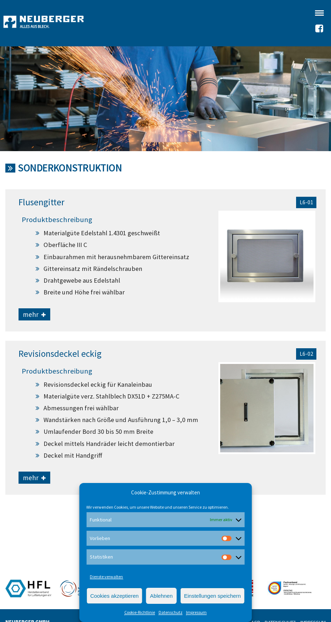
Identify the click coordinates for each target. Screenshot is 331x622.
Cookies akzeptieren (114, 596)
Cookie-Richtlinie (139, 612)
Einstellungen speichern (212, 596)
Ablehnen (161, 596)
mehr (34, 314)
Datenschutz (170, 612)
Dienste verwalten (106, 576)
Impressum (196, 612)
